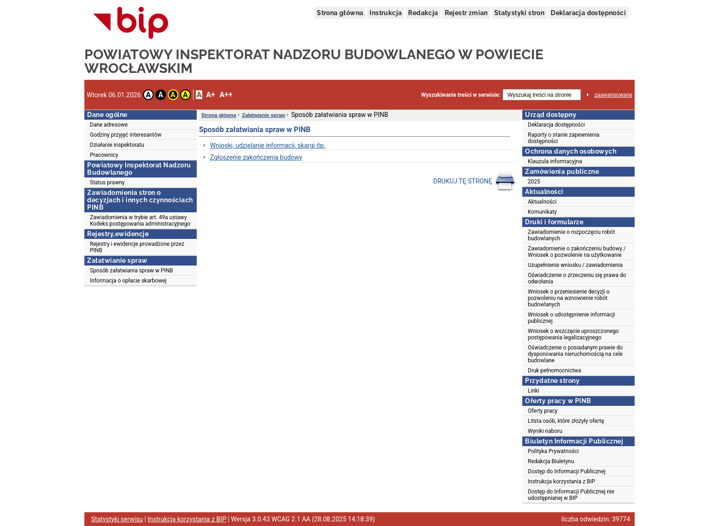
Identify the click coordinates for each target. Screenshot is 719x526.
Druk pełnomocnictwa (554, 370)
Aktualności (542, 202)
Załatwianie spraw (263, 115)
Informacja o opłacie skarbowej (128, 280)
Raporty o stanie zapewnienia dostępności (563, 138)
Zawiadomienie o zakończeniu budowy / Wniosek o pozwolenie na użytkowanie (577, 251)
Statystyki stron (519, 13)
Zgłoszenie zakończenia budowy (256, 157)
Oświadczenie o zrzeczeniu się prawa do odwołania (577, 278)
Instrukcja (386, 13)
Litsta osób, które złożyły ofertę (566, 421)
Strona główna (340, 13)
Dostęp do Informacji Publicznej (566, 471)
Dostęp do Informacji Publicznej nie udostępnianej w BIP (571, 494)
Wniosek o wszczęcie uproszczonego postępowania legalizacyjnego (573, 334)
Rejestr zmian (466, 13)
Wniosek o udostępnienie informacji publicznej (571, 317)
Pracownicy (104, 155)
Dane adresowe (108, 125)
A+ (210, 94)
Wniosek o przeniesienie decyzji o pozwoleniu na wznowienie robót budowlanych (568, 298)
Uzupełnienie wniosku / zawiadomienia (575, 265)
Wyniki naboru (545, 431)
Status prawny (107, 182)
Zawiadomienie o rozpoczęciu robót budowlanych (571, 235)
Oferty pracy (543, 411)
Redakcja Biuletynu (551, 461)
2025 (534, 181)
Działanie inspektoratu (117, 145)
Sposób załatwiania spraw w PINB (131, 270)
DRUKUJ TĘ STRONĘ (474, 182)
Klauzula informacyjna (555, 161)
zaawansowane (613, 95)
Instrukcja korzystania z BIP (561, 481)
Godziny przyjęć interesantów (125, 135)
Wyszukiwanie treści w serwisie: (460, 95)
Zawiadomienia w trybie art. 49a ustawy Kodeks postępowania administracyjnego (140, 220)
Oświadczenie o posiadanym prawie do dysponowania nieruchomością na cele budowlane (575, 354)
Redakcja (423, 13)
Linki (533, 391)
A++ (226, 94)
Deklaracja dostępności (588, 13)
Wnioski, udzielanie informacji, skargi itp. (268, 145)
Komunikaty (542, 212)
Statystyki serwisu (117, 519)
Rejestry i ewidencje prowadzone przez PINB (137, 247)
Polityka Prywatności (553, 451)
